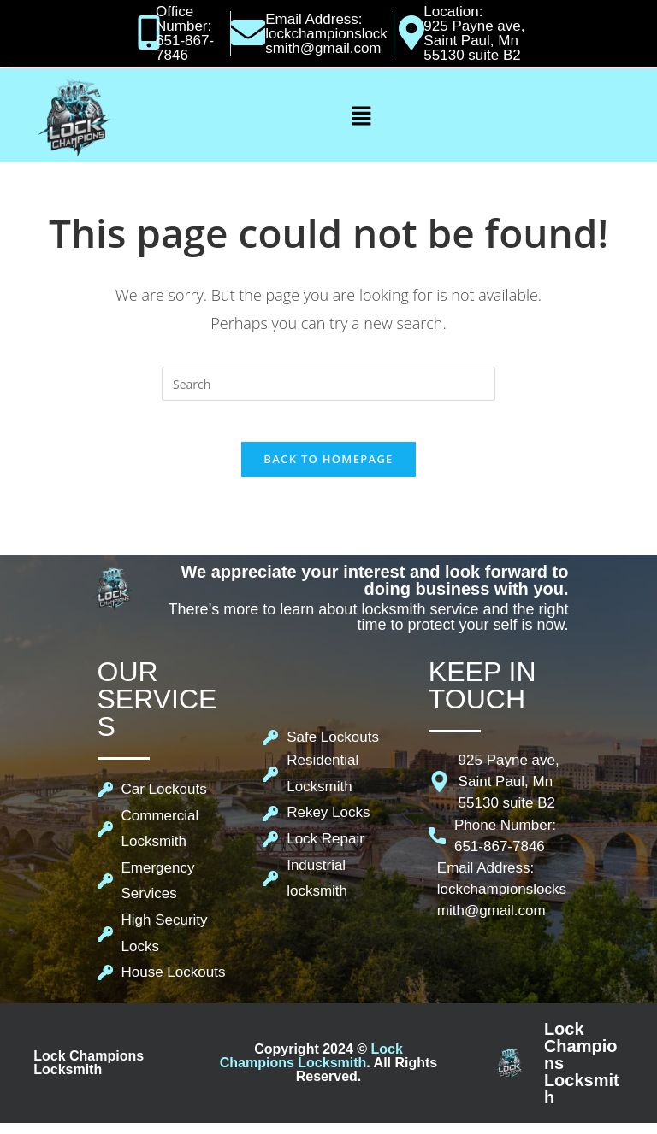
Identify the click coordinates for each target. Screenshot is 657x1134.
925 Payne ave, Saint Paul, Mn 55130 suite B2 (473, 40)
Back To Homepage (328, 470)
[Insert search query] (328, 384)
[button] (361, 115)
